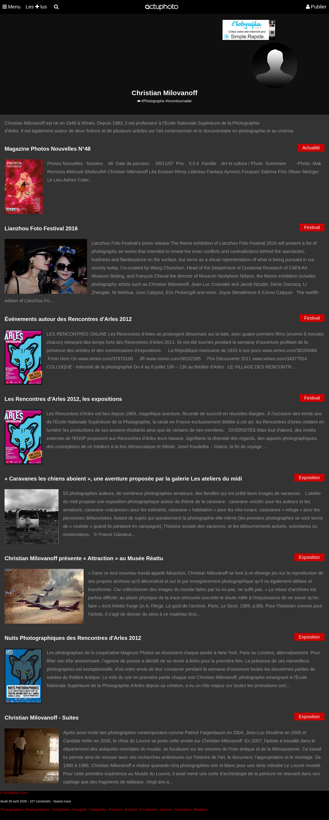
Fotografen (97, 810)
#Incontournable (178, 101)
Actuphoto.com (15, 793)
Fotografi (79, 810)
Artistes (131, 810)
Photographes (12, 810)
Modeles (200, 810)
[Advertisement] (137, 52)
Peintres (115, 810)
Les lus (36, 7)
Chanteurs (183, 810)
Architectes (148, 810)
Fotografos (61, 810)
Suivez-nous (62, 801)
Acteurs (166, 810)
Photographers (38, 810)
